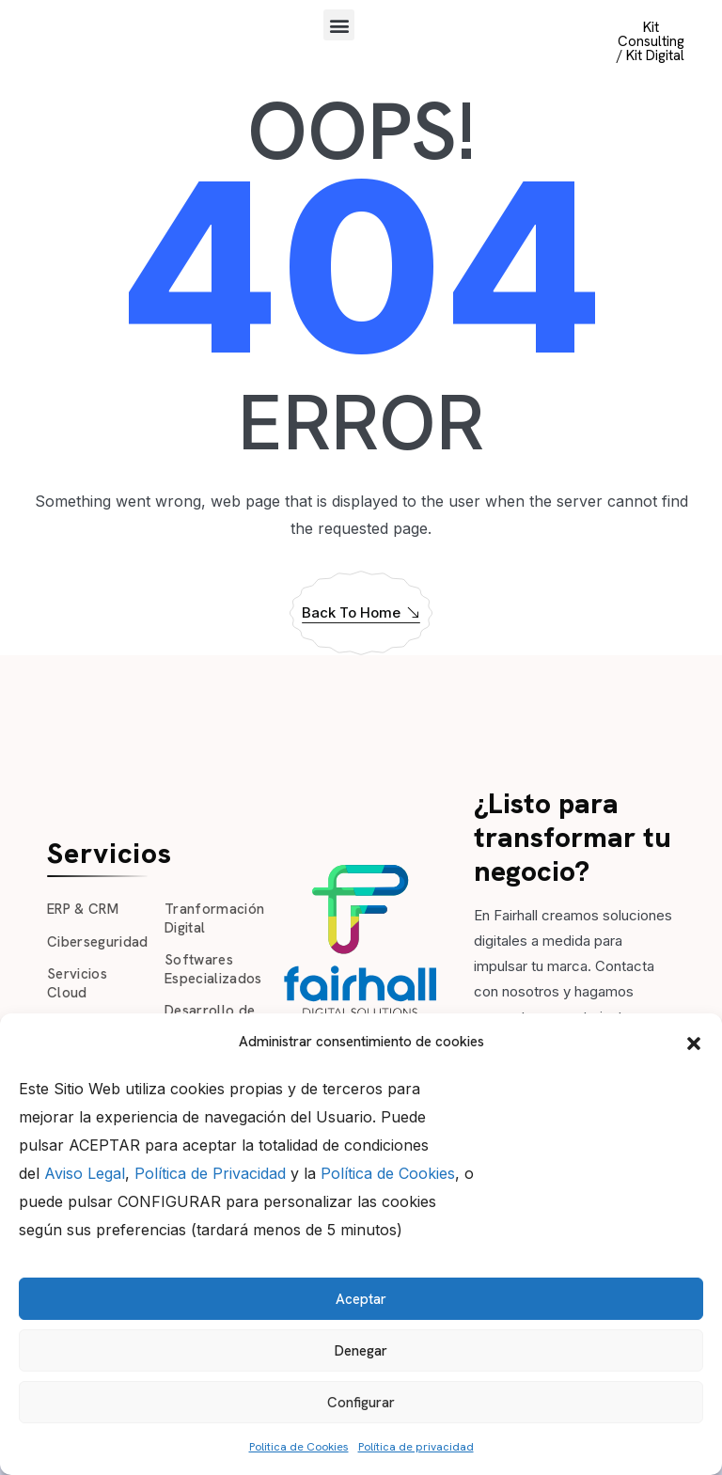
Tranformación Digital (214, 918)
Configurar (361, 1402)
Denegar (361, 1351)
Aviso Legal (84, 1173)
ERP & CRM (82, 909)
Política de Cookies (388, 1173)
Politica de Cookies (299, 1446)
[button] (693, 1041)
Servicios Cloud (77, 983)
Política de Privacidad (210, 1173)
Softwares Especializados (213, 969)
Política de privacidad (416, 1446)
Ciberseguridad (98, 942)
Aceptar (361, 1299)
